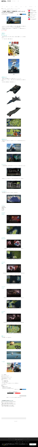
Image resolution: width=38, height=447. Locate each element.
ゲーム (21, 6)
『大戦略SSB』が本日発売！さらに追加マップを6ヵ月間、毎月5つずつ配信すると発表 (9, 404)
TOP (2, 6)
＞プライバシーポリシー (32, 445)
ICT (35, 6)
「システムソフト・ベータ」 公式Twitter (6, 387)
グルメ (26, 6)
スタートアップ (31, 6)
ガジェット (17, 6)
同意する (33, 444)
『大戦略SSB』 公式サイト (5, 386)
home (2, 8)
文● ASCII (18, 14)
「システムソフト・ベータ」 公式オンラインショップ (8, 388)
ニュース (12, 6)
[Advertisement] (19, 3)
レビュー (7, 6)
